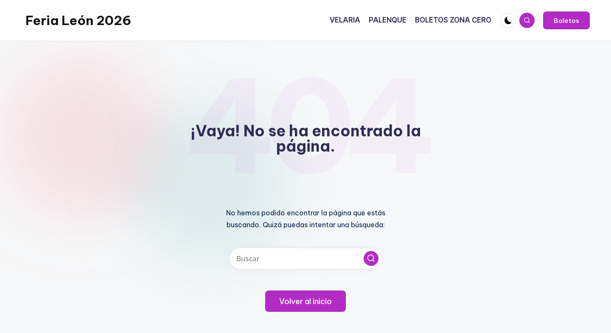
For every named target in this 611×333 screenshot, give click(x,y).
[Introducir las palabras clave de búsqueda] (305, 258)
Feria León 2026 (78, 20)
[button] (566, 20)
